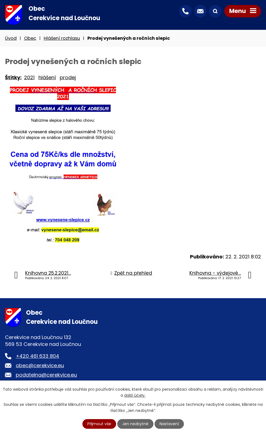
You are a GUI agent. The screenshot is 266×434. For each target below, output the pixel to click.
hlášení (47, 77)
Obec (30, 38)
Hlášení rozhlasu (62, 38)
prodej (68, 77)
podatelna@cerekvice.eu (46, 374)
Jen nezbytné (135, 424)
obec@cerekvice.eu (40, 365)
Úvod (11, 38)
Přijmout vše (99, 424)
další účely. (134, 395)
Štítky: (13, 77)
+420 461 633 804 (37, 356)
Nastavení (169, 424)
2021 (29, 77)
